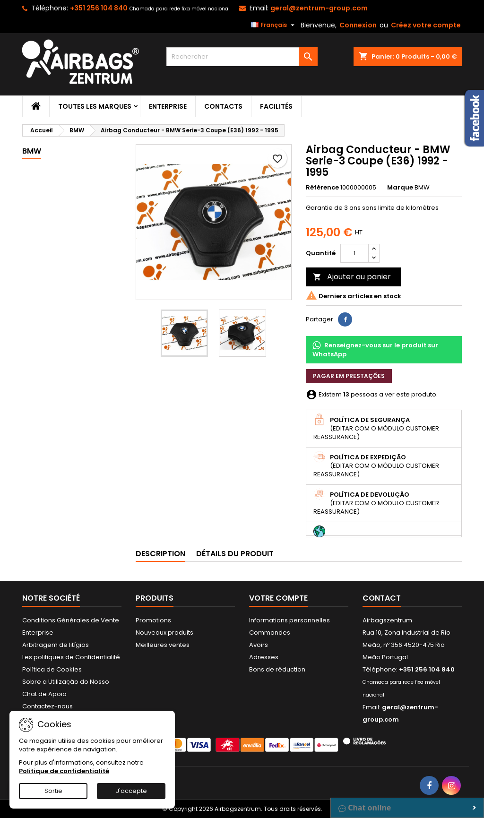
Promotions (153, 620)
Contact (382, 598)
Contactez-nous (47, 706)
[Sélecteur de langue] (274, 25)
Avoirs (258, 644)
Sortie (53, 790)
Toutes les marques (94, 106)
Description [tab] (160, 553)
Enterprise (168, 106)
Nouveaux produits (164, 632)
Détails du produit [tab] (235, 553)
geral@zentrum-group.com (319, 8)
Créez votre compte (426, 25)
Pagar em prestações (349, 376)
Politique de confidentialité (64, 770)
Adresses (263, 657)
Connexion (358, 25)
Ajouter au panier (352, 276)
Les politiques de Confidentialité (71, 657)
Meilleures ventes (163, 644)
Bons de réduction (277, 669)
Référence (322, 187)
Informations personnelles (289, 620)
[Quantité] (354, 253)
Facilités (276, 106)
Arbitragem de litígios (55, 644)
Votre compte (278, 598)
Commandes (269, 632)
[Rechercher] (242, 56)
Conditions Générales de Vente (70, 620)
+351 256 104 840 (99, 8)
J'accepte (131, 790)
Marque (400, 187)
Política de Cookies (52, 669)
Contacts (223, 106)
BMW (31, 151)
